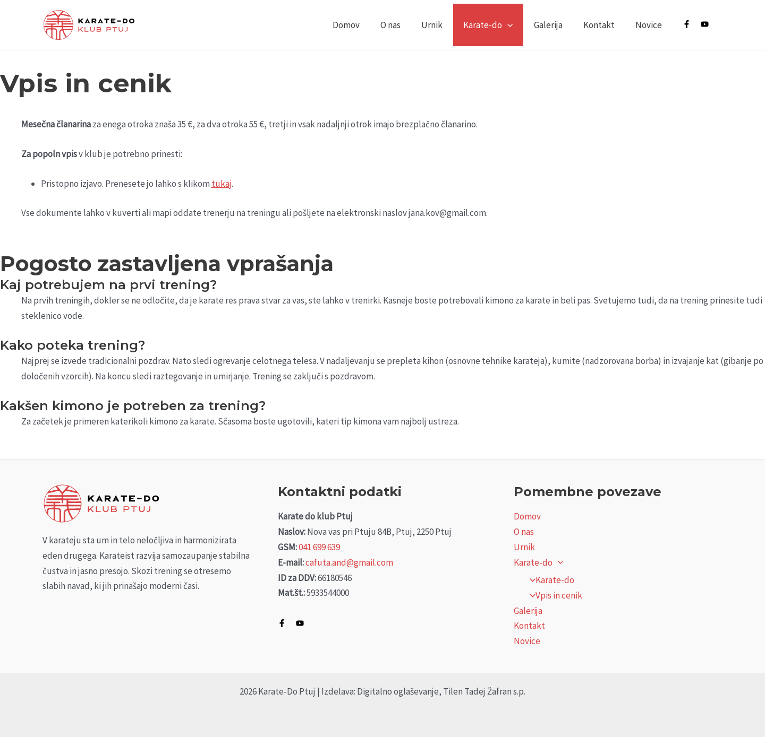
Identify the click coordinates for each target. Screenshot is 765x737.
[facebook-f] (691, 24)
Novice (649, 25)
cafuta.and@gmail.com (349, 562)
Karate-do (497, 25)
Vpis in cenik (553, 595)
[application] (517, 25)
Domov (363, 25)
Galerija (554, 25)
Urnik (444, 25)
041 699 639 (319, 547)
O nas (405, 25)
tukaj (221, 183)
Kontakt (602, 25)
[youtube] (709, 24)
